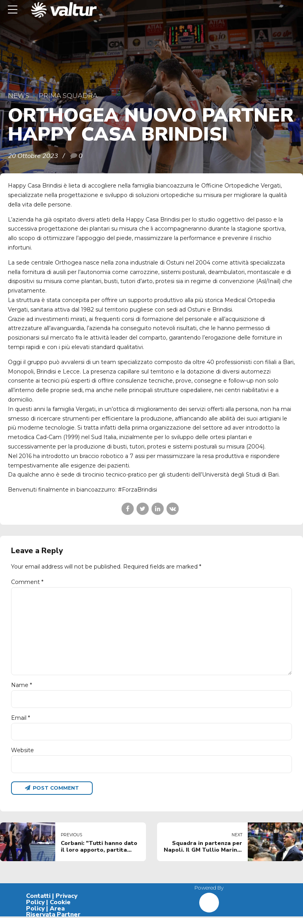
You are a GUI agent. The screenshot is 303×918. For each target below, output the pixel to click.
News (18, 95)
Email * (20, 719)
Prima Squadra (68, 95)
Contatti (38, 897)
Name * (21, 686)
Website (22, 751)
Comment (27, 582)
